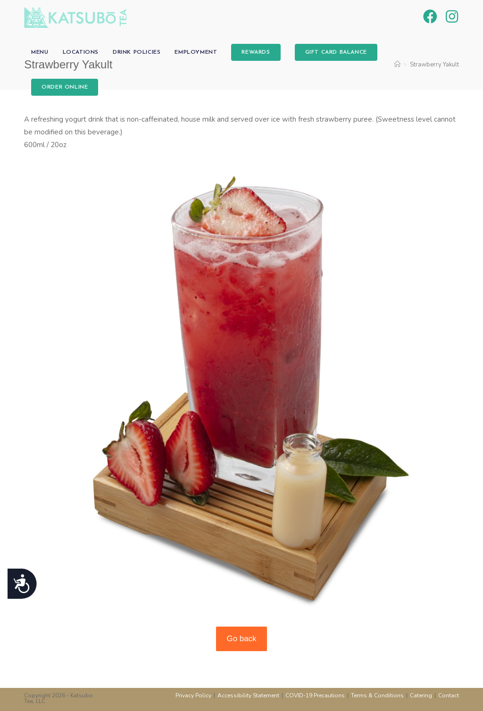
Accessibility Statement (248, 695)
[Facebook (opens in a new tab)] (430, 17)
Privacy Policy (193, 695)
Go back (242, 638)
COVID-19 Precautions (315, 695)
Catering (421, 695)
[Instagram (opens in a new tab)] (452, 17)
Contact (448, 695)
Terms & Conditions (377, 695)
